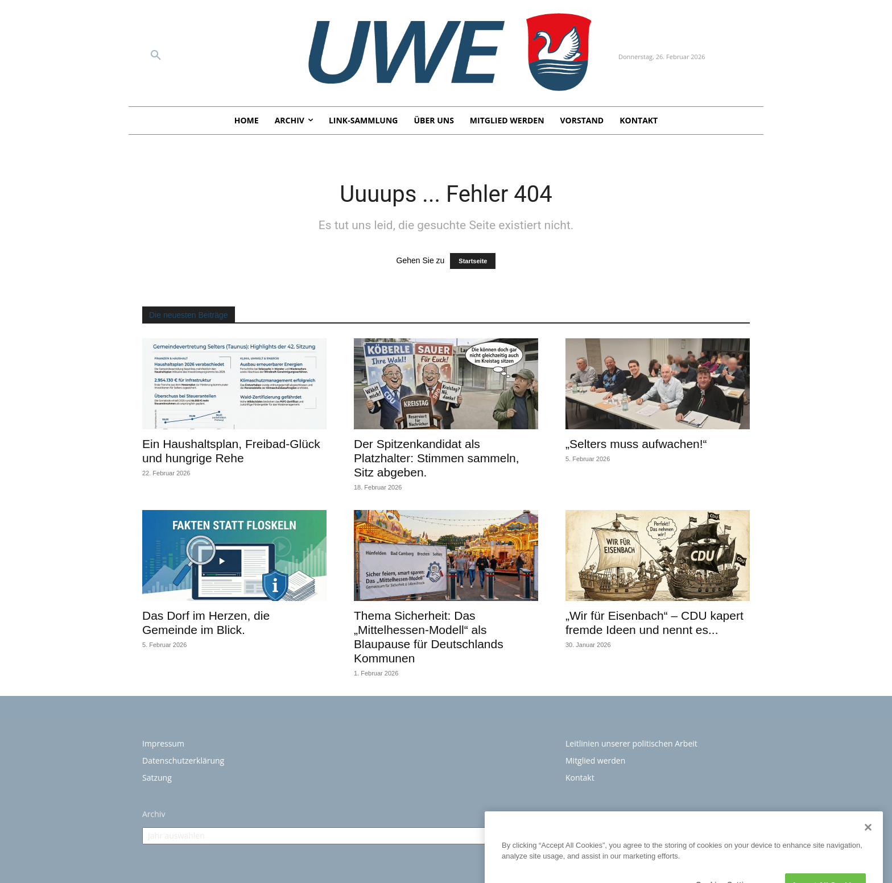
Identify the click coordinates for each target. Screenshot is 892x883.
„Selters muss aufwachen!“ (636, 443)
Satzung (157, 777)
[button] (156, 55)
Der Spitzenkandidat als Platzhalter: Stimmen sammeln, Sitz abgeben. (436, 458)
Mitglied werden (595, 760)
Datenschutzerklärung (183, 760)
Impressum (163, 743)
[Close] (868, 875)
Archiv (153, 814)
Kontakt (579, 777)
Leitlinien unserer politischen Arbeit (631, 743)
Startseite (473, 261)
